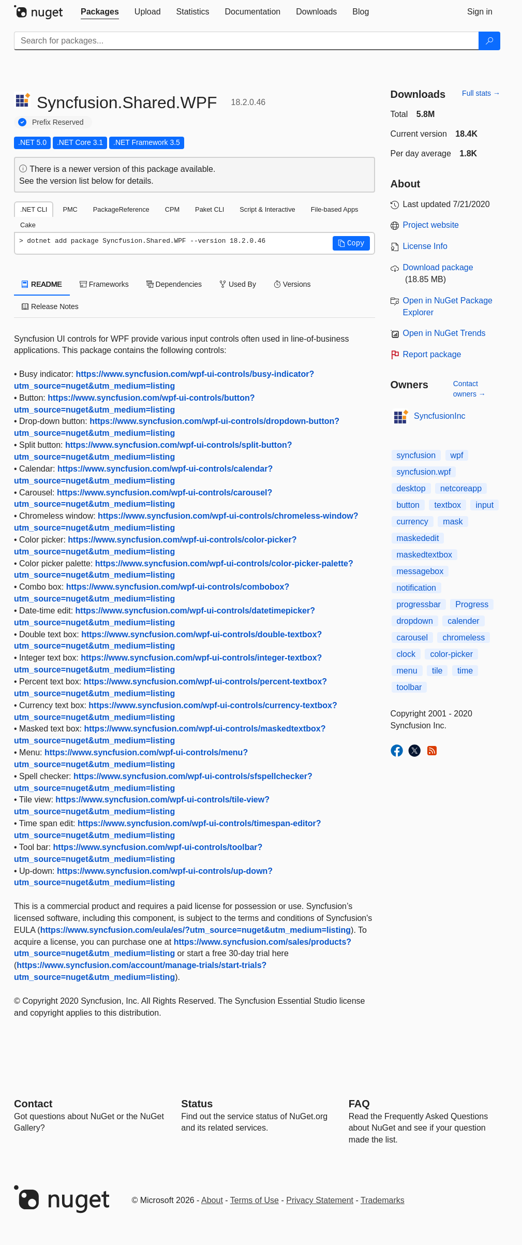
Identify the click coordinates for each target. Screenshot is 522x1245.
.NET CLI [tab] (33, 209)
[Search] (489, 41)
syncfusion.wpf (424, 471)
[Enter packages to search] (246, 41)
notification (417, 587)
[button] (351, 243)
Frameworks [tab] (104, 284)
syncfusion (416, 455)
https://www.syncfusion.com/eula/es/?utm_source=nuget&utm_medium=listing (195, 930)
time (465, 670)
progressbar (419, 604)
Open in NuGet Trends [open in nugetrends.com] (444, 333)
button (408, 505)
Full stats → (481, 93)
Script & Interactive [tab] (267, 209)
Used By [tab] (237, 284)
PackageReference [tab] (121, 209)
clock (406, 654)
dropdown (415, 621)
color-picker (451, 654)
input (484, 505)
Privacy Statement (319, 1200)
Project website (431, 225)
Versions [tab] (292, 284)
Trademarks (383, 1200)
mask (453, 521)
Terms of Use (254, 1200)
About (212, 1200)
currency (412, 521)
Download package (438, 267)
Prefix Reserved (58, 122)
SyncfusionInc (440, 416)
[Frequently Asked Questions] (359, 1103)
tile (437, 670)
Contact (33, 1103)
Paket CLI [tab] (209, 209)
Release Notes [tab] (50, 306)
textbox (447, 505)
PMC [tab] (70, 209)
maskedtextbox (425, 554)
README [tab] (42, 284)
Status (197, 1103)
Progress (471, 604)
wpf (457, 455)
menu (407, 670)
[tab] (100, 12)
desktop (411, 488)
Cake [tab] (28, 225)
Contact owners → (469, 388)
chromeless (463, 637)
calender (463, 621)
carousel (412, 637)
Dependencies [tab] (174, 284)
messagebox (420, 571)
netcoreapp (461, 488)
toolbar (409, 687)
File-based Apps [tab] (335, 209)
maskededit (418, 538)
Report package (432, 354)
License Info (425, 246)
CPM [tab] (172, 209)
